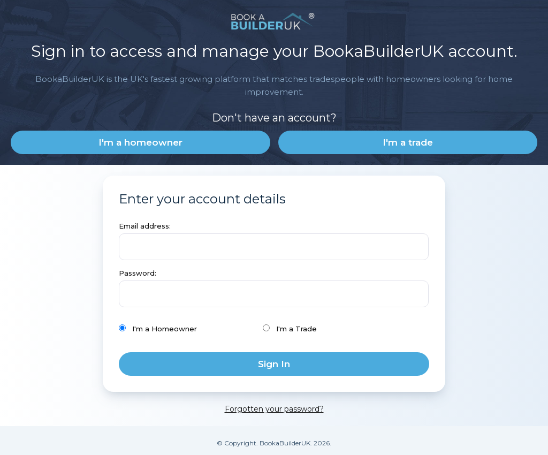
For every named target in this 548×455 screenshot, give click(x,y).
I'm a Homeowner (158, 328)
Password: (137, 273)
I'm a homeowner (140, 142)
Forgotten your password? (274, 409)
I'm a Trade (290, 328)
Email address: (145, 226)
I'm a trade (408, 142)
